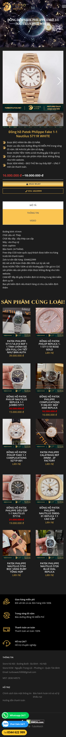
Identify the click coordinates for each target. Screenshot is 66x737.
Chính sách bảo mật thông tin (17, 693)
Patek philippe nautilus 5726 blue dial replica (49, 567)
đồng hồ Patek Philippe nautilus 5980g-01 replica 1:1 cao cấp (49, 513)
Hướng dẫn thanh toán (14, 700)
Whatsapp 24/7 (18, 715)
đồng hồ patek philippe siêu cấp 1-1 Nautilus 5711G (17, 512)
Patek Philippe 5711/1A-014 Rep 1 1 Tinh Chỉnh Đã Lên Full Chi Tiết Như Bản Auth (16, 346)
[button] (59, 81)
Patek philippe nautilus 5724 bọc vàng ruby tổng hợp (16, 567)
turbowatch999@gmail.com (22, 672)
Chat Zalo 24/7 (17, 724)
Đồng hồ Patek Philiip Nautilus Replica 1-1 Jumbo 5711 (16, 401)
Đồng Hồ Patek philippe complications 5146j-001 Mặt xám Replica (49, 402)
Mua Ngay (33, 184)
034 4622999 (33, 191)
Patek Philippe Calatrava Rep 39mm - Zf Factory (49, 456)
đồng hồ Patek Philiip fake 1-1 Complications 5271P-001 (17, 456)
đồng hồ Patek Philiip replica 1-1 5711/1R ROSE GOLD (49, 345)
